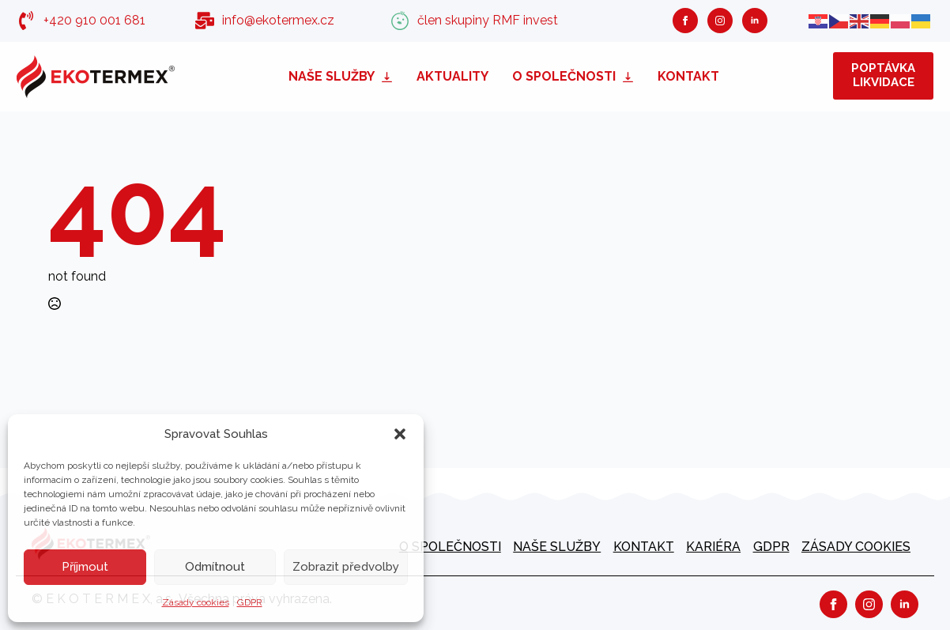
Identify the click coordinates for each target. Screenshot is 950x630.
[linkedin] (754, 20)
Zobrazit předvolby (345, 567)
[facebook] (685, 20)
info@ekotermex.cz (278, 20)
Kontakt (688, 76)
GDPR (249, 602)
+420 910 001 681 (94, 20)
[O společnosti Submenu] (631, 76)
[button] (400, 434)
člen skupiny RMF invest (487, 20)
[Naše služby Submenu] (390, 76)
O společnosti (564, 76)
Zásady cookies (195, 602)
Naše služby (331, 76)
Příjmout (85, 567)
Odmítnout (215, 567)
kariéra (713, 546)
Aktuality (452, 76)
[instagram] (720, 20)
